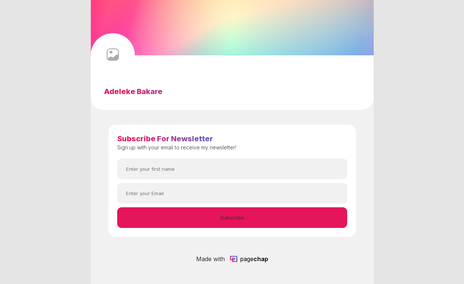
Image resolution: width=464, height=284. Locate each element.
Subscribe (232, 218)
